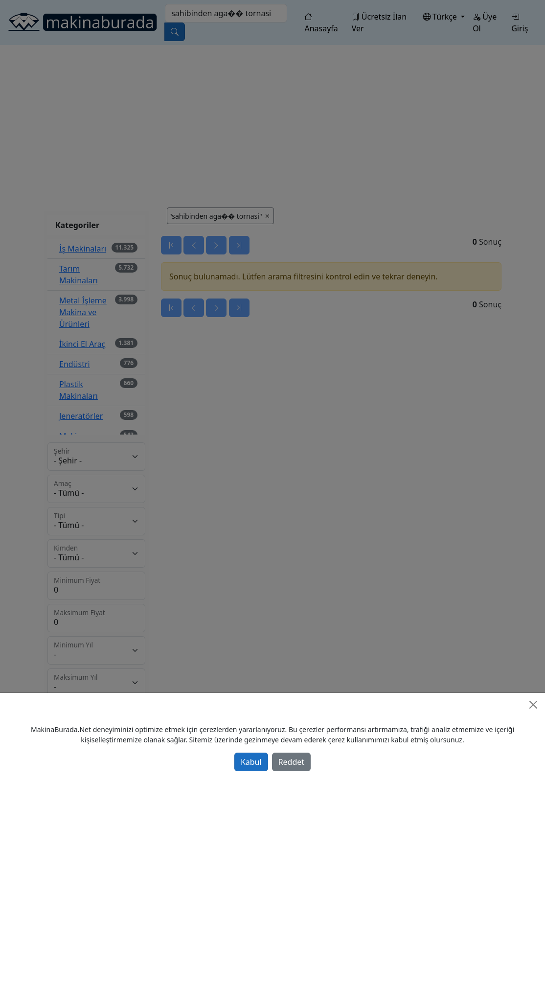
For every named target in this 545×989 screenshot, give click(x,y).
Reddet (291, 762)
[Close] (533, 705)
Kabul (251, 762)
